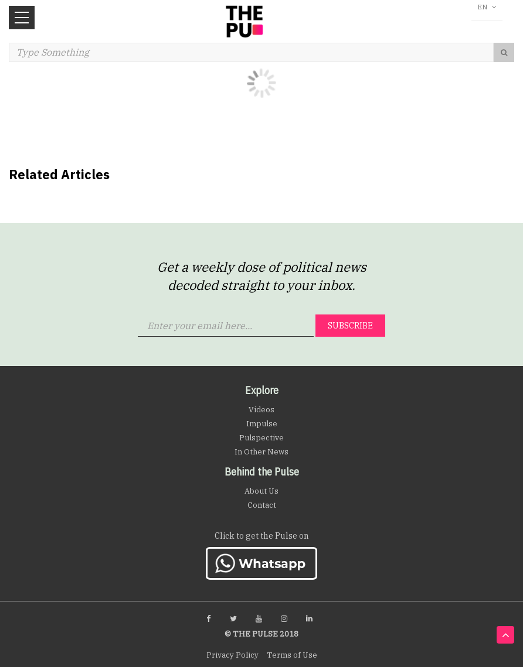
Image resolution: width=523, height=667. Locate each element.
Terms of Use (292, 655)
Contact (261, 505)
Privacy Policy (232, 655)
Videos (261, 410)
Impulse (261, 424)
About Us (261, 491)
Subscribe (350, 325)
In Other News (261, 452)
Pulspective (261, 438)
